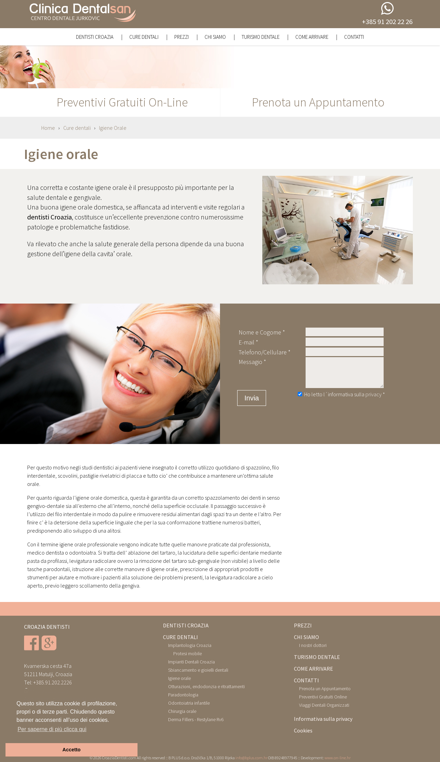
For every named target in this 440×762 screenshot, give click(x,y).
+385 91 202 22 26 (387, 21)
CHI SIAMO (306, 637)
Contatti (354, 37)
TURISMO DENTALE (317, 656)
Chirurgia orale (182, 711)
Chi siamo (216, 37)
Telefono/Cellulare (263, 352)
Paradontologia (183, 695)
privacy (374, 394)
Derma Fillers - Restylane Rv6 (195, 719)
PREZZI (303, 625)
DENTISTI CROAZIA (186, 625)
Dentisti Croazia (95, 37)
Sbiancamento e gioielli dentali (198, 670)
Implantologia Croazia (189, 645)
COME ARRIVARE (313, 668)
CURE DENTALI (180, 637)
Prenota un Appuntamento (325, 688)
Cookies (303, 730)
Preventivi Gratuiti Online (323, 697)
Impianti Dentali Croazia (191, 662)
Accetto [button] (72, 749)
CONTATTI (306, 680)
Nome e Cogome (260, 332)
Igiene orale (179, 678)
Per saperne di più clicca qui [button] (52, 729)
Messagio (250, 362)
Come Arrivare (312, 37)
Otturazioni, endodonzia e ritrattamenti (206, 686)
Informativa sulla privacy (323, 718)
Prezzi (182, 37)
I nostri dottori (313, 645)
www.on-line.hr (337, 757)
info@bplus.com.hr (251, 757)
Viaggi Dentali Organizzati (324, 705)
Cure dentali (144, 37)
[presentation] (346, 413)
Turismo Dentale (261, 37)
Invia (251, 398)
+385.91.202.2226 (52, 682)
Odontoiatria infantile (189, 703)
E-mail (246, 342)
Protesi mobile (187, 653)
